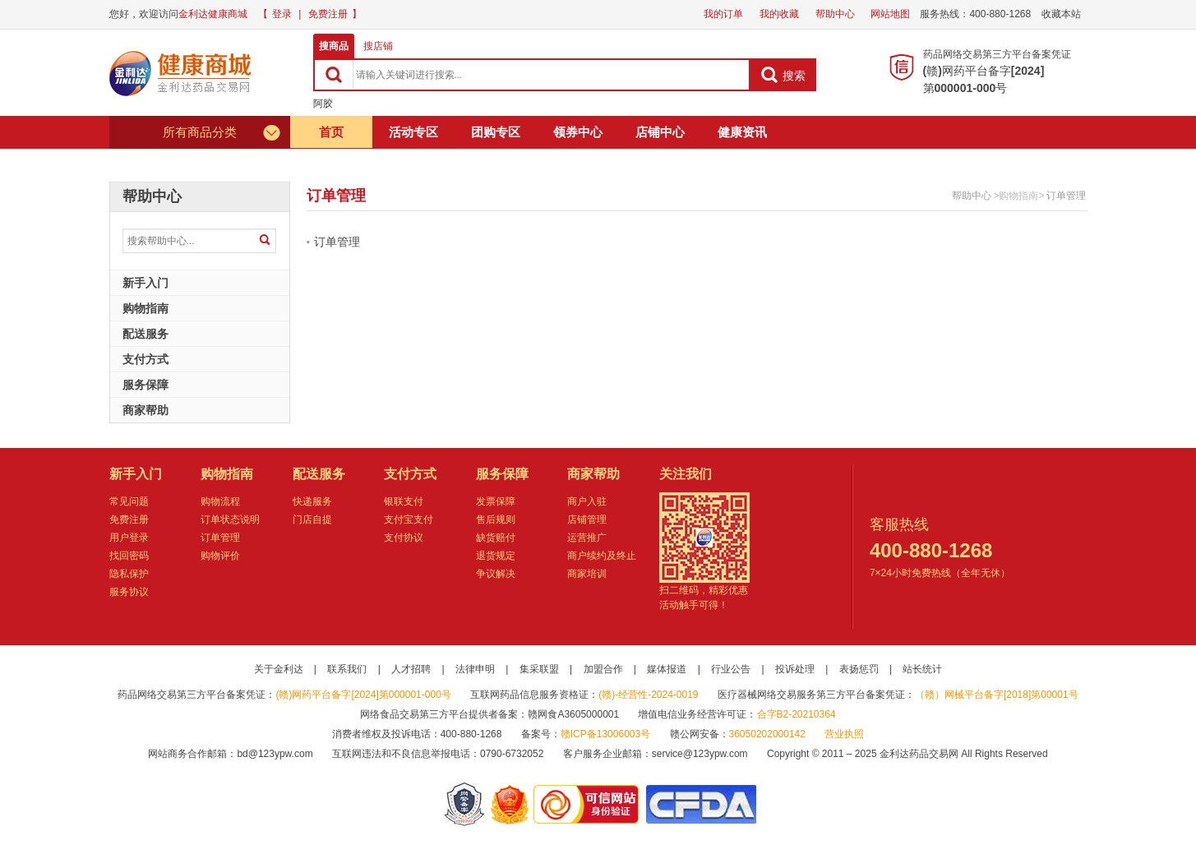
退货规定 (495, 555)
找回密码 (129, 555)
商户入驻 (587, 501)
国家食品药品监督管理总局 (700, 804)
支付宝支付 (408, 519)
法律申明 (475, 669)
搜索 (783, 75)
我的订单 (723, 14)
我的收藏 (779, 14)
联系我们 (347, 669)
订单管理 (1066, 195)
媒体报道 (666, 669)
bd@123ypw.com (274, 754)
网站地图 (890, 14)
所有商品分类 (222, 132)
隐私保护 (129, 573)
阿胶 (323, 103)
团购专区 (495, 132)
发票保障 (495, 501)
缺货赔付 (495, 537)
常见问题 (129, 501)
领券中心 (578, 132)
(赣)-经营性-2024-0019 (648, 694)
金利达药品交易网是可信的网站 (589, 804)
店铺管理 (587, 519)
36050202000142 (767, 734)
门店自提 (312, 519)
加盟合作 (603, 669)
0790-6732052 (513, 754)
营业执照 (844, 734)
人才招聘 (411, 669)
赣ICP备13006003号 (605, 734)
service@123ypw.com (700, 754)
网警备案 (464, 804)
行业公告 (730, 669)
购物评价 (220, 555)
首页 (331, 132)
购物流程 (220, 501)
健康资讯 (742, 132)
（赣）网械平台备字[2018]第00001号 (996, 694)
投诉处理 (795, 669)
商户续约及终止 (601, 555)
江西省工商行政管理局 (511, 804)
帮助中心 (835, 14)
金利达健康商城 (212, 14)
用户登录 (129, 537)
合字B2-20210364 (796, 714)
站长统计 (922, 669)
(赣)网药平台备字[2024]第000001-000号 (362, 694)
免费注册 (328, 14)
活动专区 (413, 132)
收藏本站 (1061, 14)
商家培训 (587, 573)
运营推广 (587, 537)
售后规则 (495, 519)
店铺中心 (660, 132)
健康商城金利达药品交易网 (183, 73)
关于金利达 (278, 669)
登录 (282, 14)
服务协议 (129, 592)
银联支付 (403, 501)
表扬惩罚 (859, 669)
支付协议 (403, 537)
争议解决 (495, 573)
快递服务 (312, 501)
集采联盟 (539, 669)
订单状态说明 (230, 519)
